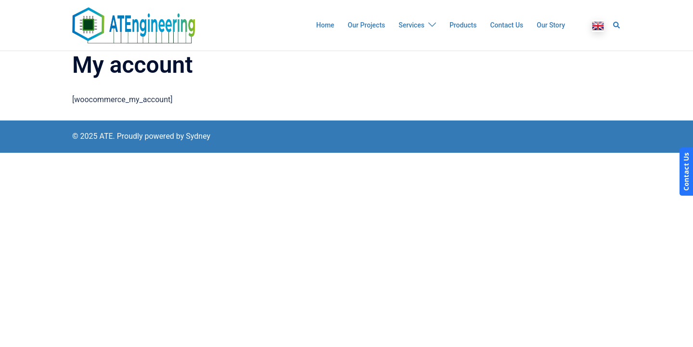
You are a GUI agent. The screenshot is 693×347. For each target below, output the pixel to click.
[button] (617, 25)
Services (411, 25)
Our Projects (366, 25)
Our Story (551, 25)
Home (325, 25)
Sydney (198, 136)
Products (463, 25)
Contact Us (506, 25)
